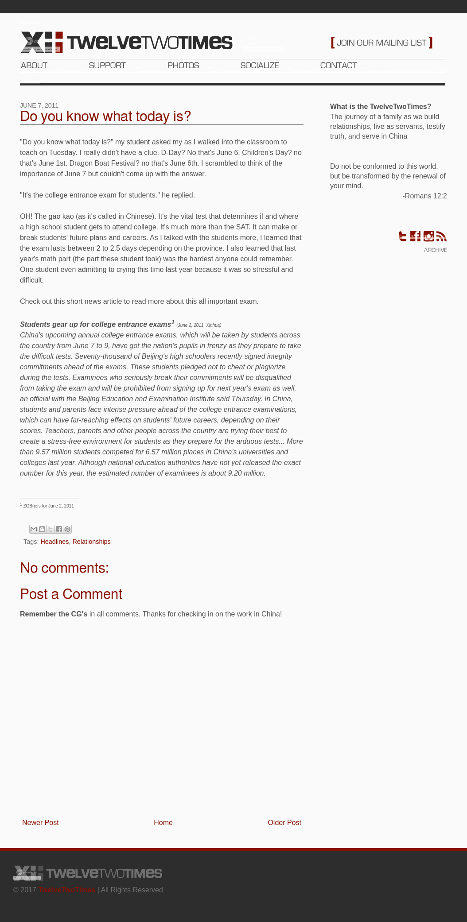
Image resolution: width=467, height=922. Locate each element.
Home (163, 822)
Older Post (284, 822)
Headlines (54, 541)
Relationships (91, 541)
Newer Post (40, 822)
